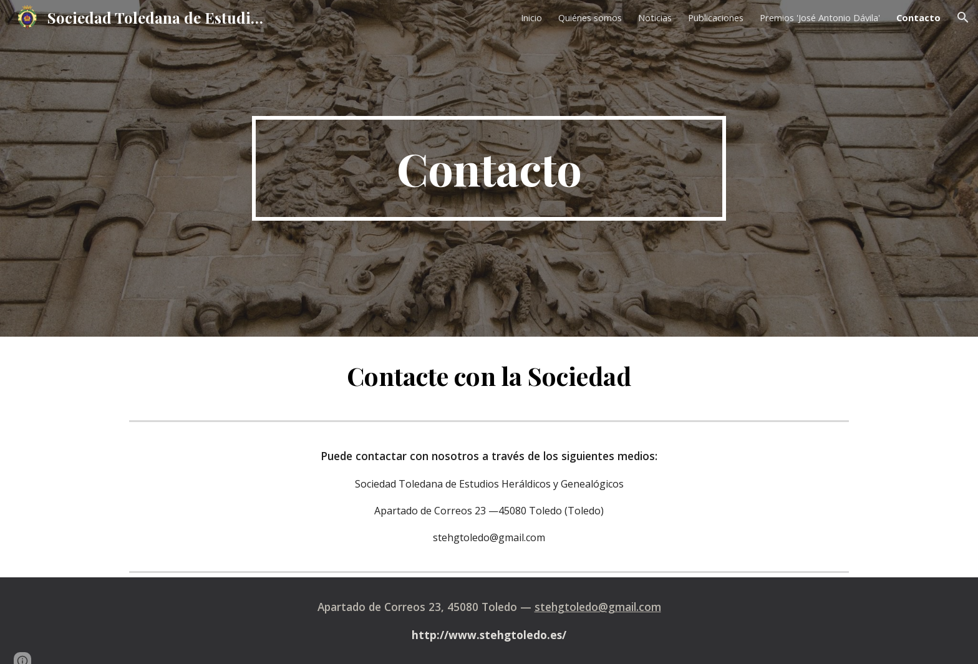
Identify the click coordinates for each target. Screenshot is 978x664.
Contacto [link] (918, 17)
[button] (963, 17)
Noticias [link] (655, 17)
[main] (489, 168)
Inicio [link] (531, 17)
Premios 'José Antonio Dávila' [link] (820, 17)
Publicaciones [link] (715, 17)
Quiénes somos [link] (590, 17)
